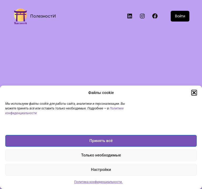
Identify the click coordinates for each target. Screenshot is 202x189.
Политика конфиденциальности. (98, 182)
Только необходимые (101, 155)
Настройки (101, 169)
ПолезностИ (43, 16)
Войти (180, 16)
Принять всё (101, 140)
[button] (194, 92)
